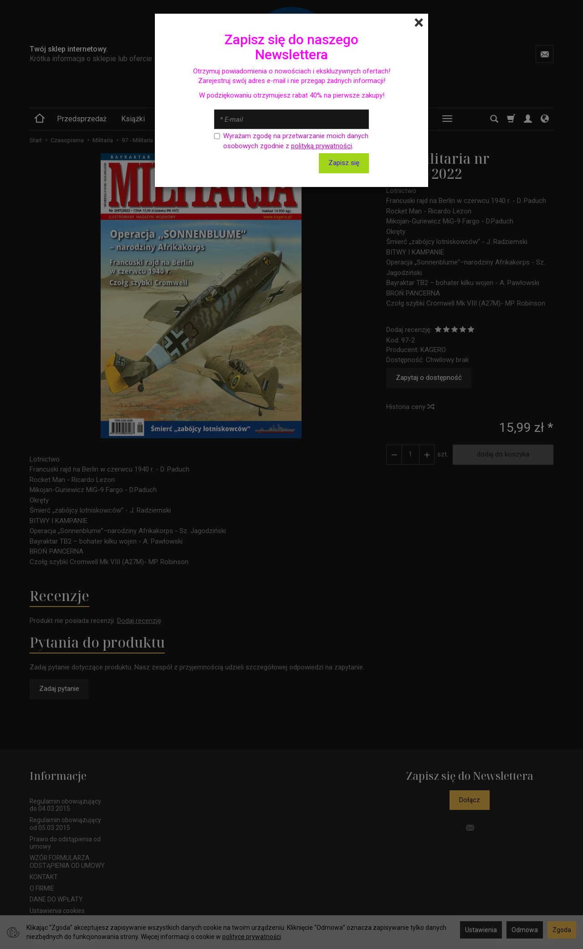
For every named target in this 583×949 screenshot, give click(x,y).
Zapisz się (343, 163)
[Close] (419, 23)
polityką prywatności (321, 146)
